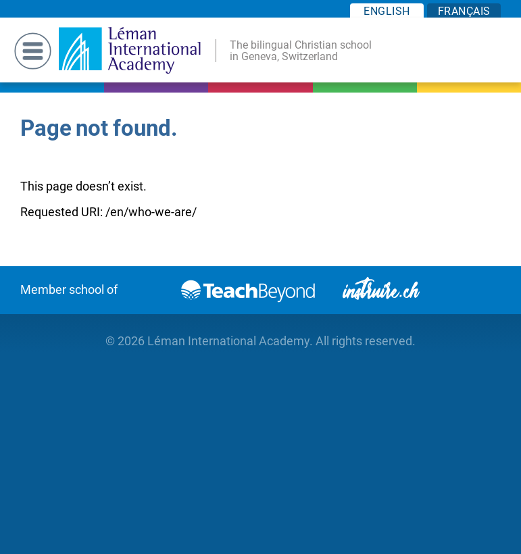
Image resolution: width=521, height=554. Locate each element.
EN (387, 11)
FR (464, 11)
